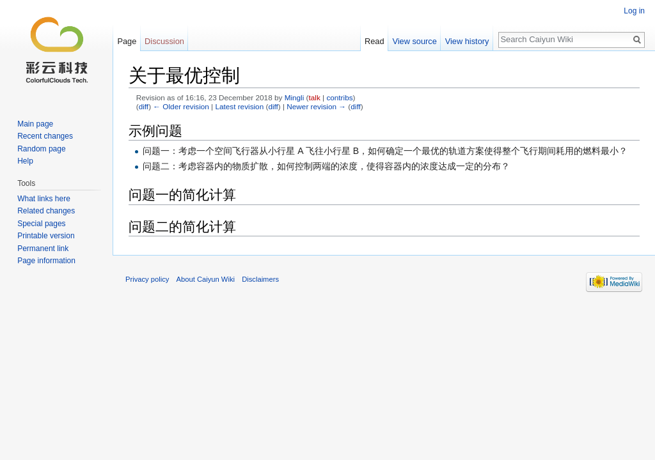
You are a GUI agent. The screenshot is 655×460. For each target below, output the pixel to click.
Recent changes (45, 136)
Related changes (46, 210)
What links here (43, 198)
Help (25, 161)
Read (374, 41)
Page (126, 41)
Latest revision (239, 106)
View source (414, 41)
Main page (35, 123)
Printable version (45, 235)
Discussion (164, 41)
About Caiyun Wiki (206, 279)
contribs (339, 97)
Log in (634, 10)
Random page (41, 148)
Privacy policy (147, 279)
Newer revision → (316, 106)
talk (314, 97)
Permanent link (42, 248)
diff (143, 106)
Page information (46, 260)
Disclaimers (260, 279)
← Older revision (181, 106)
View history (467, 41)
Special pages (41, 223)
